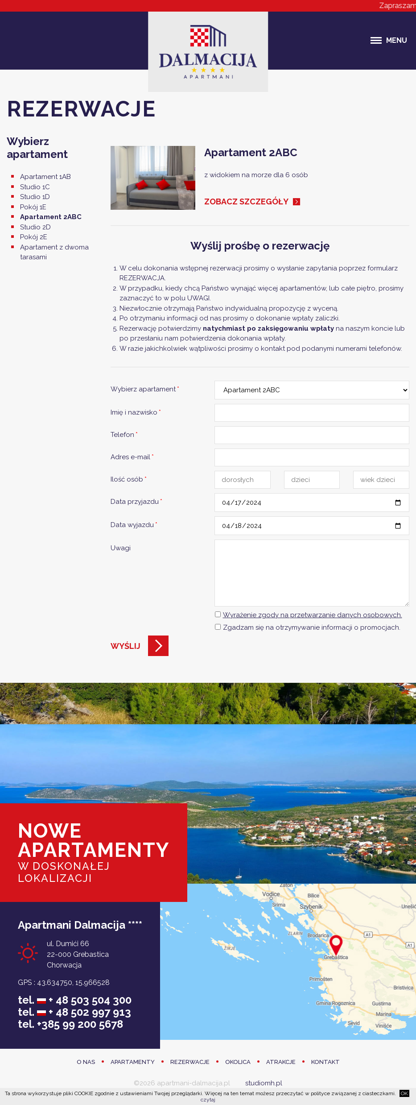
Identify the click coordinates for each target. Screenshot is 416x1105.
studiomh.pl (263, 1083)
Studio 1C (35, 187)
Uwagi (121, 548)
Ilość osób (129, 479)
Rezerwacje (190, 1062)
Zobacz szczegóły (246, 201)
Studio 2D (35, 227)
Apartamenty (133, 1062)
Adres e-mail (132, 457)
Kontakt (325, 1062)
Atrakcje (281, 1062)
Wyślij (125, 646)
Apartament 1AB (45, 177)
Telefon (124, 435)
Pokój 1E (33, 207)
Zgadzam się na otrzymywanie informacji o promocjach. (311, 627)
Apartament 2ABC (51, 217)
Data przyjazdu (136, 502)
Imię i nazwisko (136, 412)
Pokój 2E (33, 237)
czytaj (208, 1100)
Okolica (238, 1062)
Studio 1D (35, 197)
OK (404, 1093)
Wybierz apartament (145, 389)
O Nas (86, 1062)
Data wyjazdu (134, 525)
